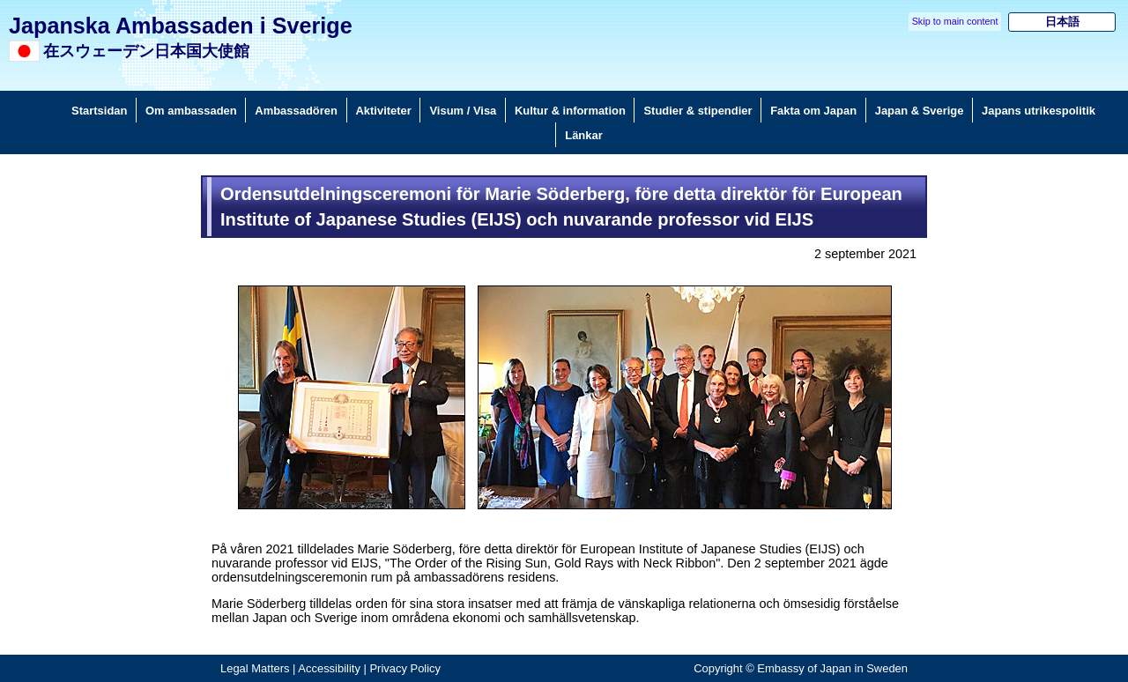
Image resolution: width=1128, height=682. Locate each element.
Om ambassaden (191, 110)
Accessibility (329, 668)
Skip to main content (955, 21)
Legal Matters (254, 668)
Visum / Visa (462, 110)
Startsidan (99, 110)
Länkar (583, 135)
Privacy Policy (405, 668)
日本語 (1062, 21)
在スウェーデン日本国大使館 (146, 51)
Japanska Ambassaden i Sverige (180, 25)
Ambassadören (296, 110)
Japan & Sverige (919, 110)
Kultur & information (570, 110)
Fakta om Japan (813, 110)
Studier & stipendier (697, 110)
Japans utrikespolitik (1038, 110)
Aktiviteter (384, 110)
